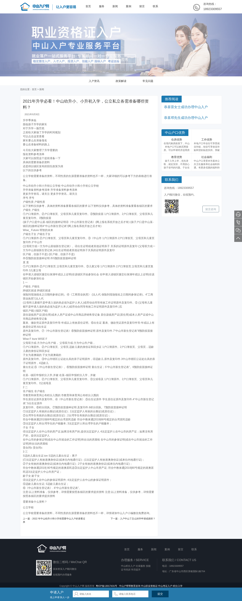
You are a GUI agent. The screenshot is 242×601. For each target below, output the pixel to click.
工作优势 (206, 139)
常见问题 (148, 81)
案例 (128, 6)
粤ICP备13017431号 (106, 586)
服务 (101, 6)
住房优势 (176, 139)
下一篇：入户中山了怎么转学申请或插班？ (133, 518)
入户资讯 (94, 81)
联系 (155, 6)
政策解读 (121, 81)
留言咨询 (210, 209)
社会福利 (206, 157)
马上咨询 (121, 59)
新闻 (115, 6)
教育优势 (176, 157)
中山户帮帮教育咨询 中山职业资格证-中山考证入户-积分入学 (151, 586)
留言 (142, 6)
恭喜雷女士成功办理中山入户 (186, 107)
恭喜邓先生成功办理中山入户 (186, 118)
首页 (88, 6)
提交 (160, 593)
